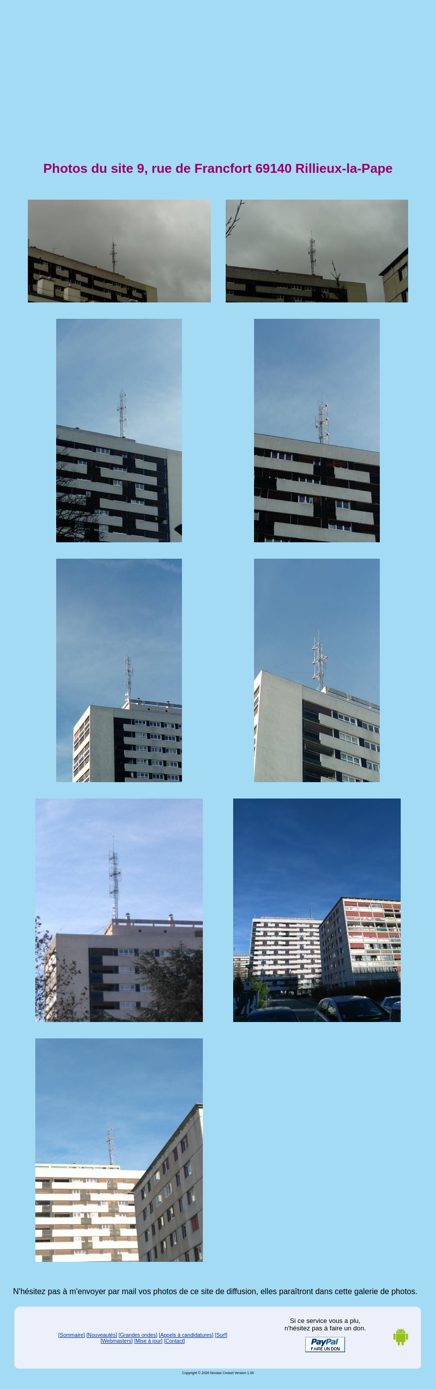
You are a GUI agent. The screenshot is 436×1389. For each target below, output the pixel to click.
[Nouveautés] (102, 1335)
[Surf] (221, 1335)
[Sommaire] (71, 1335)
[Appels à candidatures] (186, 1335)
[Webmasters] (116, 1341)
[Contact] (174, 1341)
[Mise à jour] (148, 1341)
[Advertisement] (218, 73)
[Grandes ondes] (138, 1335)
